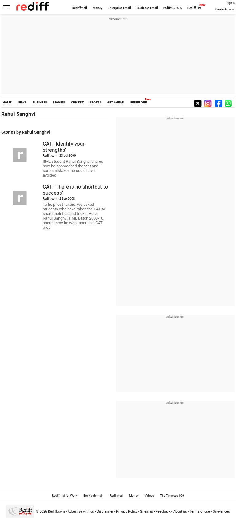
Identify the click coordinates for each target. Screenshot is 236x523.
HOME (7, 102)
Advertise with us (81, 511)
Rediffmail (79, 8)
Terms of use (200, 511)
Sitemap (146, 511)
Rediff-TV (194, 8)
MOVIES (59, 102)
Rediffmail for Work (64, 496)
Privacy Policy (126, 511)
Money (97, 8)
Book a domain (93, 496)
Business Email (147, 8)
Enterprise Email (119, 8)
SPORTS (95, 102)
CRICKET (77, 102)
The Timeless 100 (172, 496)
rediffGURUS (172, 8)
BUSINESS (40, 102)
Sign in (231, 3)
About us (180, 511)
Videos (149, 496)
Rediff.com (56, 511)
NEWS (22, 102)
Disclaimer (105, 511)
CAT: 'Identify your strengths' (64, 147)
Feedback (163, 511)
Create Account (225, 9)
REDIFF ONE (138, 102)
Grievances (221, 511)
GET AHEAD (115, 102)
